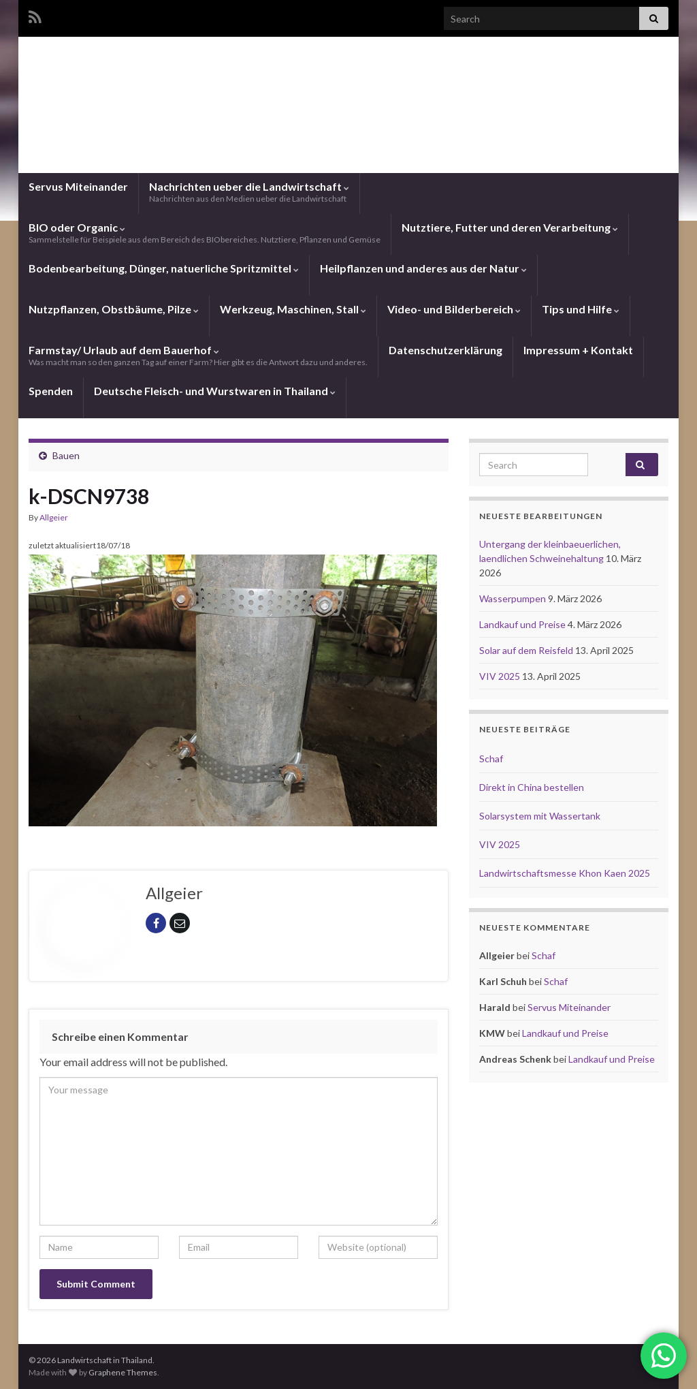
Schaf (491, 758)
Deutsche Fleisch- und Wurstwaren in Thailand (215, 390)
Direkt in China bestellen (531, 787)
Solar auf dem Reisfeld (527, 650)
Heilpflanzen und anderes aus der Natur (423, 268)
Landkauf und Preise (523, 624)
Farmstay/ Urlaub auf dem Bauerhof (198, 355)
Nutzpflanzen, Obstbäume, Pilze (114, 308)
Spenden (51, 390)
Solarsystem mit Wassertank (539, 816)
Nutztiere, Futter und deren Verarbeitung (510, 227)
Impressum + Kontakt (578, 349)
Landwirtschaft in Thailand (348, 118)
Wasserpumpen (513, 598)
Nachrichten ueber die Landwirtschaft (249, 192)
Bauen (66, 455)
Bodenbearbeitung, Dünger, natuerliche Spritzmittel (164, 268)
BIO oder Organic (204, 233)
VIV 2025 (500, 676)
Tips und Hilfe (580, 308)
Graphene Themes (122, 1372)
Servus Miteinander (78, 186)
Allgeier (53, 517)
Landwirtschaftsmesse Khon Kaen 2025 (564, 873)
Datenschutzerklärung (445, 349)
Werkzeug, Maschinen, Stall (293, 308)
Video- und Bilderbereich (454, 308)
